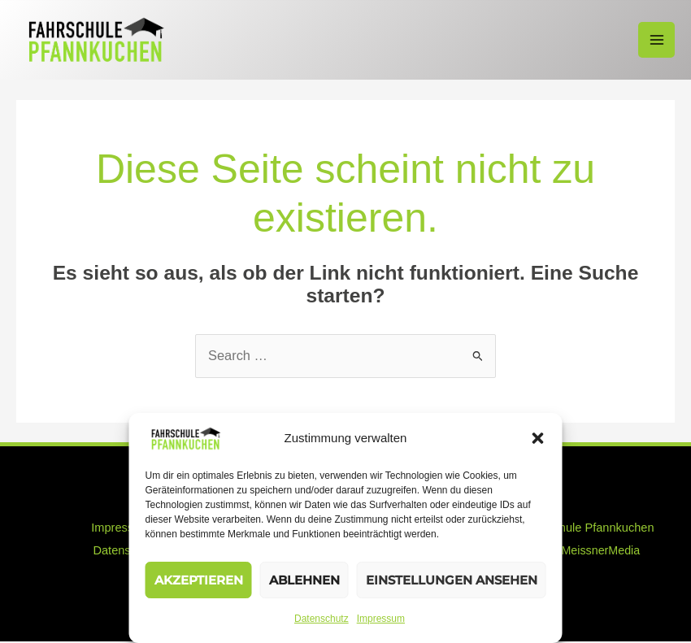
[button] (538, 438)
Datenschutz (321, 618)
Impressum (381, 618)
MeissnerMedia (600, 551)
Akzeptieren (198, 580)
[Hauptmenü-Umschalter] (656, 40)
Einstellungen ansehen (451, 580)
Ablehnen (304, 580)
